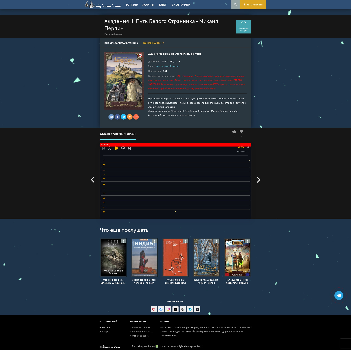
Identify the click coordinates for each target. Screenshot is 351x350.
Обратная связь (140, 335)
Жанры (148, 4)
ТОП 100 (132, 4)
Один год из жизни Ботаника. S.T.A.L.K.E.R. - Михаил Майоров (113, 281)
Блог (163, 4)
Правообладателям (142, 331)
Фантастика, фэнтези (188, 53)
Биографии (180, 4)
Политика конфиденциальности (149, 327)
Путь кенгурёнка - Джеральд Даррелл (175, 281)
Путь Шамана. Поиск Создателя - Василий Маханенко (237, 281)
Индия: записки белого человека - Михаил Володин (144, 281)
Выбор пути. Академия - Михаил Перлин (206, 281)
